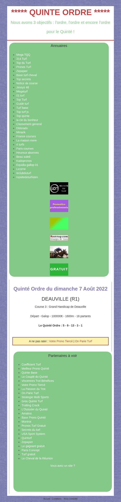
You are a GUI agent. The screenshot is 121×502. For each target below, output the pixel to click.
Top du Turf (23, 62)
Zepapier (22, 71)
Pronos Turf (23, 67)
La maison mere (26, 140)
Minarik (20, 132)
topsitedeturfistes (27, 177)
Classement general (29, 124)
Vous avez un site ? (62, 465)
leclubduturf (23, 173)
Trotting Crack (30, 405)
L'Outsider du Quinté (35, 409)
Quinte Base (29, 372)
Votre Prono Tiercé (61, 341)
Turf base (22, 107)
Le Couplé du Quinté (35, 376)
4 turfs (20, 144)
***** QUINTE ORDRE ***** (60, 12)
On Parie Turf (83, 341)
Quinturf (27, 438)
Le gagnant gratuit (33, 446)
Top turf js (22, 111)
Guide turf (22, 103)
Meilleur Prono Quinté (35, 368)
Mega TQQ (23, 54)
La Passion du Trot (33, 389)
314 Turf (21, 58)
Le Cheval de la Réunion (37, 458)
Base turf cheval (26, 75)
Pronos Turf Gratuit (34, 425)
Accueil (46, 499)
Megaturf (22, 91)
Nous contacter (70, 499)
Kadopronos (24, 160)
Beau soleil (23, 156)
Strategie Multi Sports (35, 397)
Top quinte (23, 116)
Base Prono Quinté (34, 417)
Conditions (56, 499)
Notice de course (27, 83)
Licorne (21, 169)
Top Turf (21, 99)
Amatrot (27, 413)
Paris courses (25, 148)
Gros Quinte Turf (32, 401)
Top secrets (23, 79)
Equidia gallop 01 (27, 165)
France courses (26, 136)
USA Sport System (33, 433)
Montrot (26, 421)
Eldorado (22, 128)
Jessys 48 (22, 87)
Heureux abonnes (27, 152)
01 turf (20, 95)
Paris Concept (31, 450)
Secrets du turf (31, 429)
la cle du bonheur (27, 120)
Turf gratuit (28, 454)
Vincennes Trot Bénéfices (38, 380)
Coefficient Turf (31, 364)
